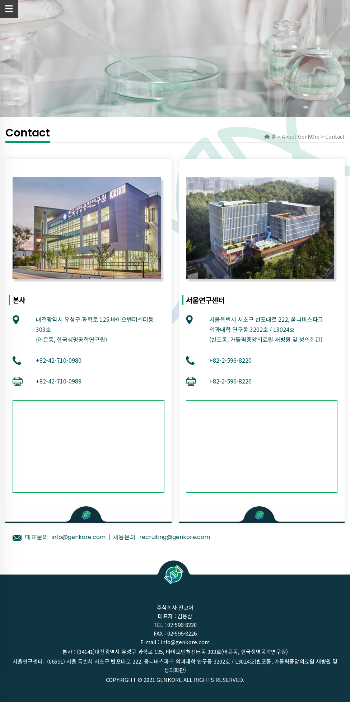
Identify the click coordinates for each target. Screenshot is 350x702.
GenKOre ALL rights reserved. (200, 679)
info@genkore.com (185, 642)
